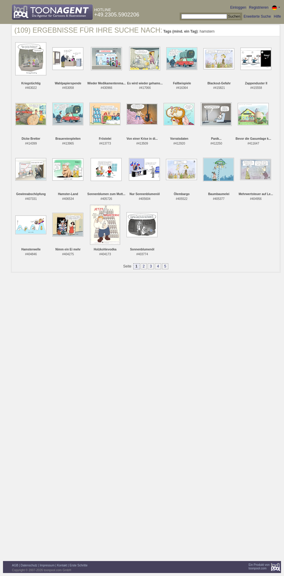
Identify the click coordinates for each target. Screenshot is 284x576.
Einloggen (238, 7)
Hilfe (277, 16)
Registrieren (258, 7)
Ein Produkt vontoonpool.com (259, 566)
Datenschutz (29, 565)
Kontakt (62, 565)
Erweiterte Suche (257, 16)
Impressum (47, 565)
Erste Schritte (79, 565)
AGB (15, 565)
